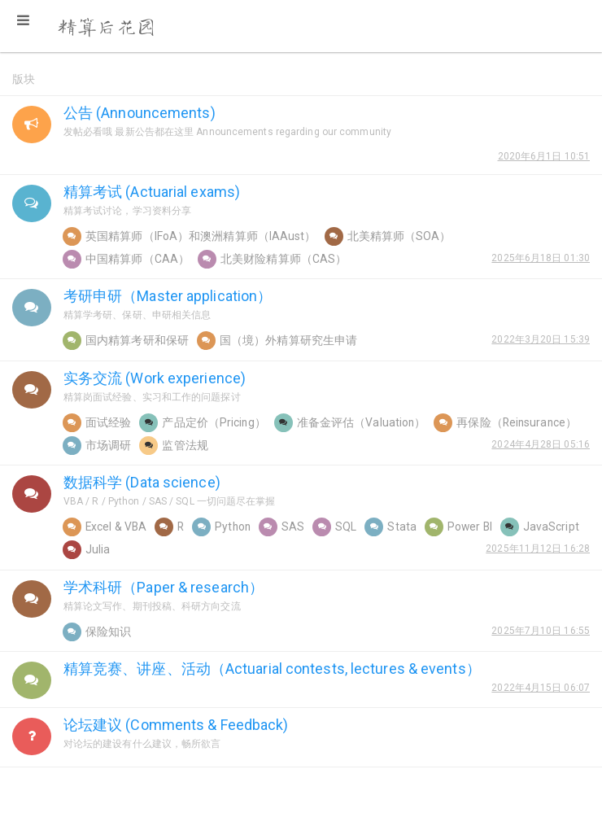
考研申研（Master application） (167, 295)
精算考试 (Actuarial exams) (151, 191)
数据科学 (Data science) (141, 482)
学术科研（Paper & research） (163, 587)
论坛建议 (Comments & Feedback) (176, 724)
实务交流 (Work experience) (154, 378)
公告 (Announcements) (139, 112)
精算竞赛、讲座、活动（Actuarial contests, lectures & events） (272, 668)
